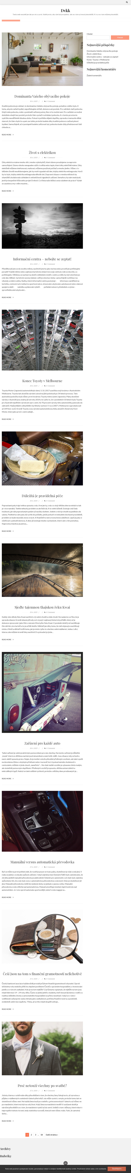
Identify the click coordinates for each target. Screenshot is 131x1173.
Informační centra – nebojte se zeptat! (42, 259)
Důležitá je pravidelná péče (42, 495)
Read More (7, 135)
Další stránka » (52, 1134)
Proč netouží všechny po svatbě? (42, 1085)
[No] (120, 1169)
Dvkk (65, 10)
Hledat (90, 34)
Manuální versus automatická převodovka (42, 861)
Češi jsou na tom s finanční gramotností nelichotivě (42, 973)
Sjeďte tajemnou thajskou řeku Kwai (42, 607)
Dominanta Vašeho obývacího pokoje (42, 96)
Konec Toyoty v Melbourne (42, 380)
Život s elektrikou (42, 152)
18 (42, 1134)
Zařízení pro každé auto (42, 743)
